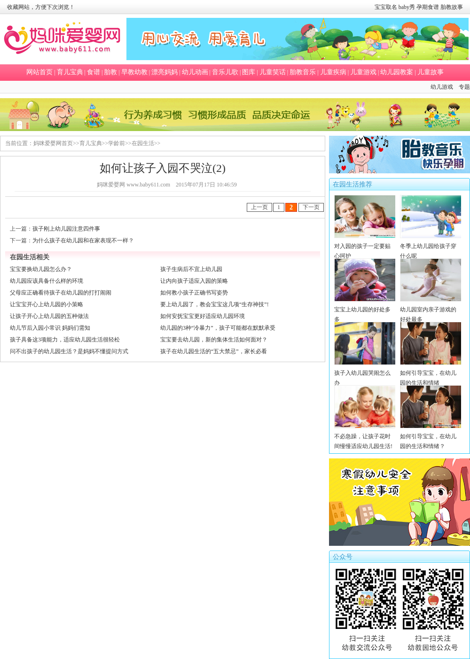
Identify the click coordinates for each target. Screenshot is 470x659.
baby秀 (407, 7)
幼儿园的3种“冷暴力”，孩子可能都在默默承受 (217, 328)
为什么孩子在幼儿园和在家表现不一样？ (83, 240)
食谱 (93, 72)
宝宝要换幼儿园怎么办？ (41, 269)
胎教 (110, 72)
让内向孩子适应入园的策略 (194, 281)
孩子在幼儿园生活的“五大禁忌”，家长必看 (213, 351)
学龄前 (116, 143)
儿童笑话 (272, 72)
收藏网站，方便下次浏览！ (41, 7)
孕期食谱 (427, 7)
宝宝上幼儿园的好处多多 (365, 309)
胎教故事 (451, 7)
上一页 (259, 207)
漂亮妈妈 (164, 72)
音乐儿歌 (225, 72)
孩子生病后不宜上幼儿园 (191, 269)
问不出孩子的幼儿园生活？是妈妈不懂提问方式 (69, 351)
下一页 (311, 207)
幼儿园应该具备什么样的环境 (46, 281)
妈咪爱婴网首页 (53, 143)
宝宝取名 (386, 7)
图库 (248, 72)
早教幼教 (134, 72)
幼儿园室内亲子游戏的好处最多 (431, 309)
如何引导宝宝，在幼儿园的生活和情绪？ (431, 436)
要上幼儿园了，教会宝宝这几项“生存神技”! (214, 304)
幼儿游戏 (442, 87)
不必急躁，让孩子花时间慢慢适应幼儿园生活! (365, 436)
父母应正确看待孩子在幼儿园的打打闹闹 (60, 292)
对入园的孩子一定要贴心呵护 (365, 246)
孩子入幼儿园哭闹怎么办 (365, 373)
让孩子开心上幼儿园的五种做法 (49, 316)
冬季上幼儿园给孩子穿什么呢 (431, 246)
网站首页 (39, 72)
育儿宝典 (70, 72)
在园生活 (143, 143)
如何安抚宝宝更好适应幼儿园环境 (202, 316)
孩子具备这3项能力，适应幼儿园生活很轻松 (65, 339)
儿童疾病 (333, 72)
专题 (464, 87)
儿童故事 (430, 72)
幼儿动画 (195, 72)
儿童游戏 (363, 72)
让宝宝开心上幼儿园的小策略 (46, 304)
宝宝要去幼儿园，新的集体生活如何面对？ (213, 339)
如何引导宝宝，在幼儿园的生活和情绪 (431, 373)
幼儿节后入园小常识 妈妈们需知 (50, 328)
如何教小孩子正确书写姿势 (194, 292)
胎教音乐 (303, 72)
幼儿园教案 (396, 72)
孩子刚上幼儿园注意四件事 (66, 228)
